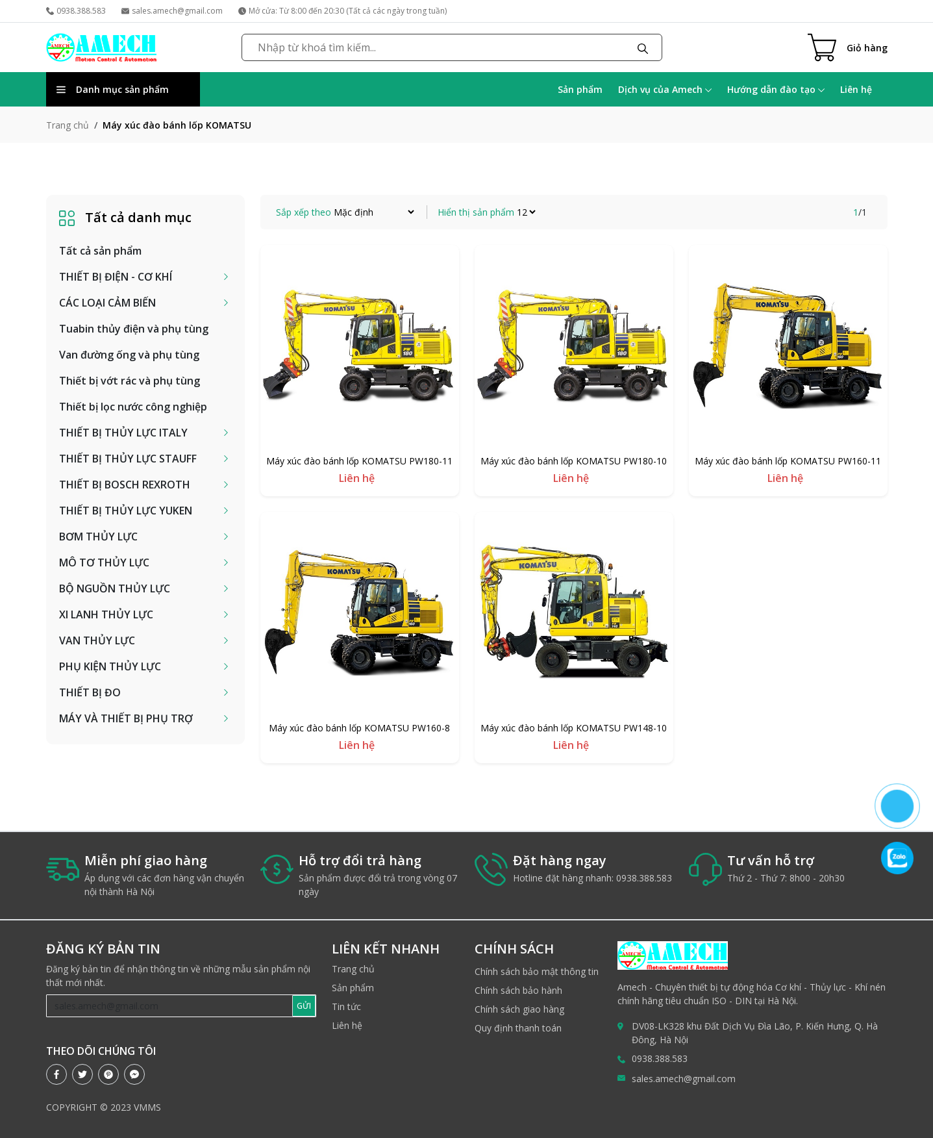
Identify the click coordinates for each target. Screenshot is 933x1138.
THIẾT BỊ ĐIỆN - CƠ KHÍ (115, 277)
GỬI (304, 1005)
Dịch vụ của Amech (665, 89)
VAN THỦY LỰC (97, 640)
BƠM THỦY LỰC (98, 536)
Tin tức (346, 1006)
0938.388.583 (76, 10)
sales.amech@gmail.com (172, 10)
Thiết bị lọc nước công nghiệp (133, 406)
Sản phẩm (580, 89)
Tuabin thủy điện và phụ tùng (133, 329)
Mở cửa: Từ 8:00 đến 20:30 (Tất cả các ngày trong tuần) (342, 10)
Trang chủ (67, 125)
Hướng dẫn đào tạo (776, 89)
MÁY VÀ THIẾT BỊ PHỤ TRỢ (126, 718)
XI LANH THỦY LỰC (106, 614)
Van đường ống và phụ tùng (129, 355)
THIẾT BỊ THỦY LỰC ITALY (123, 432)
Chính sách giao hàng (519, 1009)
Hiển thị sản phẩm (476, 212)
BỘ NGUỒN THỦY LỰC (114, 588)
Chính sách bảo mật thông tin (537, 971)
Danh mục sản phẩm (112, 89)
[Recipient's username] (170, 1006)
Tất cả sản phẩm (100, 251)
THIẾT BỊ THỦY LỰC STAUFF (128, 458)
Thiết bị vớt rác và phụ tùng (129, 380)
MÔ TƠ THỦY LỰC (104, 562)
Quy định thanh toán (518, 1028)
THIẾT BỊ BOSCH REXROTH (124, 484)
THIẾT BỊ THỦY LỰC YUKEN (125, 510)
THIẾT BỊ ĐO (90, 692)
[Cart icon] (848, 47)
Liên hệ (856, 89)
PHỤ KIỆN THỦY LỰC (110, 666)
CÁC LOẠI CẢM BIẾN (107, 303)
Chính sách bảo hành (518, 990)
